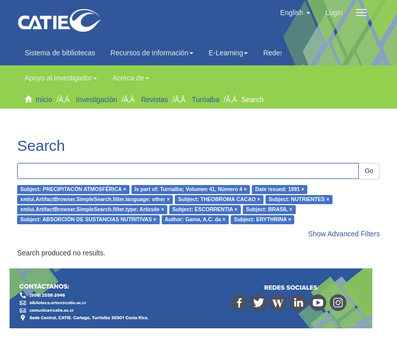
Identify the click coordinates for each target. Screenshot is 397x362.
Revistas (154, 100)
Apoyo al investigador (61, 78)
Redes (275, 53)
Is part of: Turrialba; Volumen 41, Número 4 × (191, 190)
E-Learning (228, 53)
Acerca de (130, 78)
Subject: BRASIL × (269, 210)
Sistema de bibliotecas (60, 53)
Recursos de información (151, 53)
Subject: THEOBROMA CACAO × (219, 200)
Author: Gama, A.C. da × (195, 220)
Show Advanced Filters (344, 234)
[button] (295, 12)
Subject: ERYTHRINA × (262, 220)
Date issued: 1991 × (279, 190)
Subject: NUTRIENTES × (299, 200)
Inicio (44, 100)
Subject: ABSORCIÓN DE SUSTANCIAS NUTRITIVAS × (88, 220)
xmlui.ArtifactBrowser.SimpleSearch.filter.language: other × (95, 200)
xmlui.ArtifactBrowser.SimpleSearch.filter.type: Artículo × (92, 210)
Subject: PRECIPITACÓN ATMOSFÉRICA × (73, 190)
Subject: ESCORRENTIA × (204, 210)
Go (369, 170)
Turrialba (206, 100)
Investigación (96, 100)
